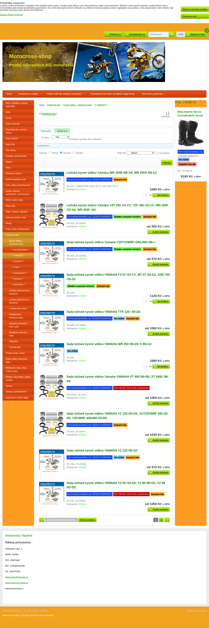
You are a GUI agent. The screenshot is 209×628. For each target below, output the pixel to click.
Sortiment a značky (28, 94)
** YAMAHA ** (18, 255)
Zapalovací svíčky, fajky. (17, 397)
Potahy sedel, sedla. (15, 353)
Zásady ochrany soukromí (36, 610)
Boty (8, 112)
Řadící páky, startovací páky (16, 360)
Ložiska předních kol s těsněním (19, 292)
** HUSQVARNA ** (20, 250)
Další (167, 520)
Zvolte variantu (160, 232)
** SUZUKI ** (18, 261)
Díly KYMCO (12, 138)
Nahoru (41, 520)
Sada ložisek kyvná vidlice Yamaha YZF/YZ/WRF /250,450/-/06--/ (111, 242)
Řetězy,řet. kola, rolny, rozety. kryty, (16, 369)
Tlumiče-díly (15, 347)
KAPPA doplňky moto (16, 179)
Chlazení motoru (13, 173)
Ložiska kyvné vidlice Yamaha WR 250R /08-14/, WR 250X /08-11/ (112, 172)
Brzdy (8, 118)
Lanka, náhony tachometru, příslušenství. (18, 192)
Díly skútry (11, 150)
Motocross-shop (30, 56)
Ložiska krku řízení (18, 308)
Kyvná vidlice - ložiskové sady (16, 242)
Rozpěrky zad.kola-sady (18, 334)
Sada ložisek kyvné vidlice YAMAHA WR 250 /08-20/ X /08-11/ (109, 344)
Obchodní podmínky (152, 94)
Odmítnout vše (190, 16)
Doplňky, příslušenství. (16, 156)
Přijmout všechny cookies (195, 9)
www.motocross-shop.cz (16, 582)
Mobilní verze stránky (196, 610)
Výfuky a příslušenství (16, 391)
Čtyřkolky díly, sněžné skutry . (16, 131)
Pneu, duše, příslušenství (18, 229)
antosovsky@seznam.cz (16, 577)
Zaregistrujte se (137, 34)
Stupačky (13, 341)
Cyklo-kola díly (13, 124)
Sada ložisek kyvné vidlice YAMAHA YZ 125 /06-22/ (102, 450)
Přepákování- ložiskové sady (16, 316)
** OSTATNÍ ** (18, 284)
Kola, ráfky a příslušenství (18, 185)
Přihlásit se (115, 34)
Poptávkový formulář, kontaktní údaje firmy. (112, 94)
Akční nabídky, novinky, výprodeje (17, 104)
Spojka (9, 386)
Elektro (9, 162)
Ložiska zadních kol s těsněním (19, 301)
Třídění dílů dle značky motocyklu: (64, 94)
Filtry (8, 167)
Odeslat (167, 162)
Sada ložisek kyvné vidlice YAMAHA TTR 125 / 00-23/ (103, 311)
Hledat (172, 34)
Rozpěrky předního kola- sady (18, 325)
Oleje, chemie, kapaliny (17, 211)
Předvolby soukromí (11, 610)
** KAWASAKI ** (19, 273)
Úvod (8, 94)
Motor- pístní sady (14, 200)
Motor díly (10, 206)
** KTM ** (16, 267)
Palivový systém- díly (16, 217)
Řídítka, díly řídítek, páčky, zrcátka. (18, 378)
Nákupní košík (197, 34)
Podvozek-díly (12, 235)
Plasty (9, 223)
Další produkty (87, 520)
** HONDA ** (18, 279)
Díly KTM (10, 144)
